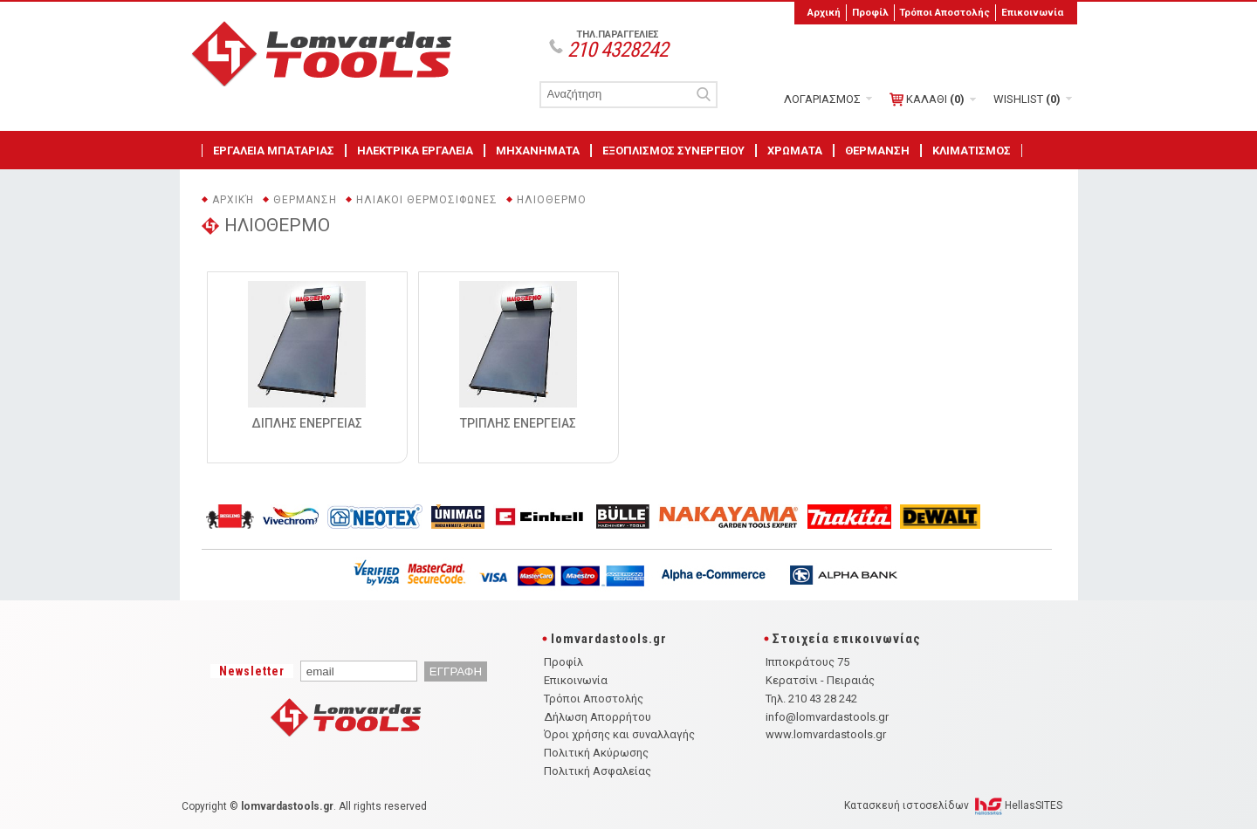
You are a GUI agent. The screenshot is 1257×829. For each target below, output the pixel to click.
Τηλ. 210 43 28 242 (811, 698)
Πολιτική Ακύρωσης (596, 752)
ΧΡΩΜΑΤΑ (794, 150)
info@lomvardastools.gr (827, 716)
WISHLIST (1027, 99)
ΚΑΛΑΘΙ (927, 99)
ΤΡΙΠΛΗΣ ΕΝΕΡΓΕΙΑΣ (518, 423)
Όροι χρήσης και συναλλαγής (619, 734)
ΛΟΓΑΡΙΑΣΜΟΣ (822, 99)
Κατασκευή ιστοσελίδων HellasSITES (953, 805)
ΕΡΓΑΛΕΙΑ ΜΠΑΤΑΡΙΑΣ (273, 150)
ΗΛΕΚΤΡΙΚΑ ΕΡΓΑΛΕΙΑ (415, 150)
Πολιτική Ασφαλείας (597, 771)
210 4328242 (617, 50)
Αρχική (824, 12)
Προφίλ (870, 12)
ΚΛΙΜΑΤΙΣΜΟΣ (971, 150)
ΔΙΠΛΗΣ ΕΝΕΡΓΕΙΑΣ (306, 423)
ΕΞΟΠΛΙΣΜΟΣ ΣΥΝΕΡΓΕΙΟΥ (673, 150)
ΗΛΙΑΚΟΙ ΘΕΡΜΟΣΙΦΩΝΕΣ (427, 200)
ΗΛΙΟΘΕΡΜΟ (552, 200)
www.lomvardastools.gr (826, 734)
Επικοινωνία (1032, 12)
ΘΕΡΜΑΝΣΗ (877, 150)
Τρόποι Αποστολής (944, 12)
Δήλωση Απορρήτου (597, 716)
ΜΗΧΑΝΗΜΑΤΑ (538, 150)
